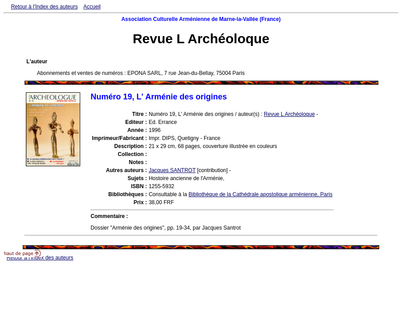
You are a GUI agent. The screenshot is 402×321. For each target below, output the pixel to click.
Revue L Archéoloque (289, 114)
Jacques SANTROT (172, 170)
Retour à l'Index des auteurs (44, 7)
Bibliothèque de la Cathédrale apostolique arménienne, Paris (260, 194)
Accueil (92, 7)
